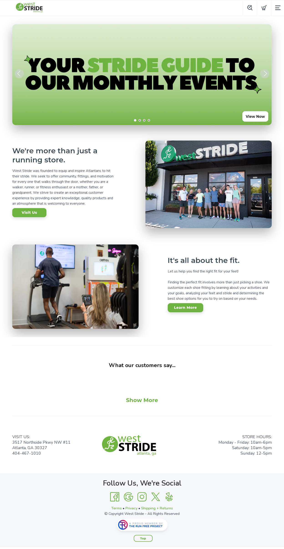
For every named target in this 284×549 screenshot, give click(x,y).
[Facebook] (115, 497)
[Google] (128, 497)
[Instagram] (142, 497)
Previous (19, 73)
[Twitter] (155, 497)
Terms (116, 508)
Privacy (131, 508)
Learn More (185, 307)
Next (264, 73)
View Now (255, 116)
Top (143, 538)
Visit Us (29, 212)
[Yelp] (169, 497)
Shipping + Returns (157, 508)
